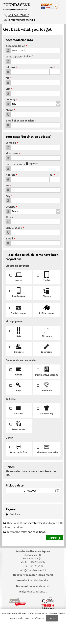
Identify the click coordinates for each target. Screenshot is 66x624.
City (8, 88)
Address (10, 67)
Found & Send (16, 4)
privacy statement (34, 522)
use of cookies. (38, 618)
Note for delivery (22, 163)
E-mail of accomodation (20, 120)
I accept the (24, 531)
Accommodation (15, 46)
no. (51, 67)
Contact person (19, 56)
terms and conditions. (33, 531)
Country (10, 99)
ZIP (8, 78)
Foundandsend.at (38, 580)
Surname (11, 142)
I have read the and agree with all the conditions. (33, 525)
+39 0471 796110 (18, 15)
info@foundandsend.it (21, 19)
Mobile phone (14, 228)
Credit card (14, 514)
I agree (52, 618)
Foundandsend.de (39, 585)
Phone (9, 110)
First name (12, 153)
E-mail (9, 238)
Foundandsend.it (37, 591)
